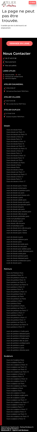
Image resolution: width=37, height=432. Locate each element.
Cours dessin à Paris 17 (15, 177)
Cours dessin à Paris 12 (15, 151)
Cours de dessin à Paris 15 (16, 141)
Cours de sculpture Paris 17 (16, 412)
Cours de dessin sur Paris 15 (17, 134)
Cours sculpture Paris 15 (15, 362)
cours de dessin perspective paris (18, 205)
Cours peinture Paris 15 (15, 275)
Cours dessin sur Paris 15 (16, 132)
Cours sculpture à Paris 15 (16, 419)
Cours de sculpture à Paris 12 (17, 379)
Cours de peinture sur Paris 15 (17, 325)
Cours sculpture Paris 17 (15, 407)
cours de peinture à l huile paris (18, 331)
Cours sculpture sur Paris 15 (17, 367)
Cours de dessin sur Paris (16, 163)
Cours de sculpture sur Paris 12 (18, 372)
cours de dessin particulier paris (18, 216)
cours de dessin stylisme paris (17, 239)
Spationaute (14, 427)
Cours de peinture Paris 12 (16, 294)
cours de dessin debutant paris (17, 258)
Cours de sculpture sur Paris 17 (18, 402)
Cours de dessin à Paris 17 (16, 181)
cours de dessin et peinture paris (18, 190)
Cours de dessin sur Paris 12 (17, 149)
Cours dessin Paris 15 (14, 139)
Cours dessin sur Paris (14, 160)
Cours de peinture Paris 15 (16, 280)
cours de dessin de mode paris (17, 244)
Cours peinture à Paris (14, 301)
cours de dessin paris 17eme (17, 186)
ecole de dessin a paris (15, 221)
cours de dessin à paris (15, 237)
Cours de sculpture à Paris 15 (17, 365)
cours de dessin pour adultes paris (19, 249)
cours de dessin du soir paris (17, 246)
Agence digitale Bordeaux (10, 429)
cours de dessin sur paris (15, 193)
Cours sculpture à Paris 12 (16, 374)
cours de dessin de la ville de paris (19, 228)
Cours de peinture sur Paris (16, 299)
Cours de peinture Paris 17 (16, 320)
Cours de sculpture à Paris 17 (17, 409)
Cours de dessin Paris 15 (15, 144)
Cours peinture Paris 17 (15, 315)
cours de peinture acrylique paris (18, 343)
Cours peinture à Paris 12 (15, 287)
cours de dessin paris (14, 242)
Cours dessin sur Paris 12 (16, 146)
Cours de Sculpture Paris (15, 360)
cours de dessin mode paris (16, 253)
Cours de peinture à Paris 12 (17, 292)
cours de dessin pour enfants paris (19, 212)
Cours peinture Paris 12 (15, 289)
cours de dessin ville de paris (17, 214)
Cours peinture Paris (14, 303)
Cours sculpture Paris (14, 391)
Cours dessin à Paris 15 (15, 137)
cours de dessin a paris (15, 197)
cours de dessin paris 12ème (17, 233)
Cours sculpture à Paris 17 (16, 405)
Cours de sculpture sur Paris (17, 386)
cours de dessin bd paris (15, 207)
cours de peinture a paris (15, 345)
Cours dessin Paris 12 (14, 153)
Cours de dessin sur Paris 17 (17, 174)
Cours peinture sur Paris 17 (16, 308)
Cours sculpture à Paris (15, 388)
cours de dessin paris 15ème (17, 230)
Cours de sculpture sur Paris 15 (18, 416)
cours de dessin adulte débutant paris (20, 251)
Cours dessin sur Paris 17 (16, 172)
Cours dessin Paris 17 (14, 179)
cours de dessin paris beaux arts (18, 195)
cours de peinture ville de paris (17, 341)
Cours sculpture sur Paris (15, 384)
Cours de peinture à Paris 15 (17, 278)
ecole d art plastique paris (16, 219)
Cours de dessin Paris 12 (15, 158)
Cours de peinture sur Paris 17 (17, 310)
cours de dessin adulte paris (16, 200)
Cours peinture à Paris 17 (15, 313)
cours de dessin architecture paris (19, 261)
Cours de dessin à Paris (15, 170)
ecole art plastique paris (15, 226)
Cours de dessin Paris (14, 130)
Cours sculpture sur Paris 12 (17, 369)
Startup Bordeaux (26, 427)
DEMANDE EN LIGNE (19, 43)
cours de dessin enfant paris (17, 188)
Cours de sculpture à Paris (16, 393)
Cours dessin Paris (13, 167)
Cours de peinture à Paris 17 (17, 318)
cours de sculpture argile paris (17, 395)
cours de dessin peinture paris (17, 256)
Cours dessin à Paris (14, 165)
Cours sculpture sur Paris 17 (17, 400)
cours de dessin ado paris (16, 209)
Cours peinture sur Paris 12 (16, 282)
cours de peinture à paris (15, 348)
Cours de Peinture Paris (15, 273)
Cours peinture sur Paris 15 (16, 322)
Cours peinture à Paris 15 (15, 327)
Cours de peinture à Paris (15, 306)
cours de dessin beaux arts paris (18, 202)
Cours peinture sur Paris (15, 296)
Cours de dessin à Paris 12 (16, 156)
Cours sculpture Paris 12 (15, 376)
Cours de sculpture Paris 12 (16, 381)
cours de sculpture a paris (16, 398)
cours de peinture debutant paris (18, 334)
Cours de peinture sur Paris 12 (17, 285)
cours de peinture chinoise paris (18, 350)
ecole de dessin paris (14, 263)
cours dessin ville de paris (16, 223)
